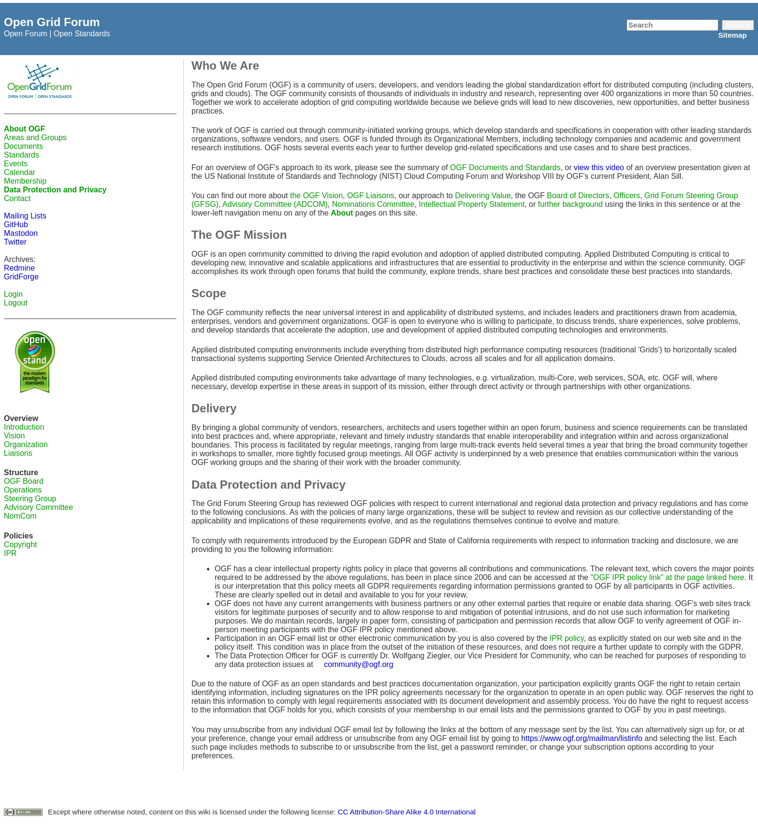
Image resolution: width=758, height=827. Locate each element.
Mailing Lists (25, 216)
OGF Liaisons (370, 195)
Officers (626, 195)
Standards (21, 155)
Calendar (19, 172)
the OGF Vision (316, 195)
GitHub (16, 224)
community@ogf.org (358, 664)
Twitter (15, 242)
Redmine (19, 268)
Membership (25, 181)
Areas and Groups (35, 137)
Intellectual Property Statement (472, 204)
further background (570, 204)
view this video (599, 167)
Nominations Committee (373, 204)
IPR (10, 553)
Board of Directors (578, 195)
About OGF (24, 129)
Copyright (20, 544)
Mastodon (21, 233)
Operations (23, 490)
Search (738, 25)
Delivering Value (482, 195)
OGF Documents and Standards (505, 167)
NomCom (20, 516)
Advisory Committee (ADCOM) (275, 204)
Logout (16, 303)
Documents (23, 146)
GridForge (21, 277)
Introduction (24, 427)
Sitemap (732, 35)
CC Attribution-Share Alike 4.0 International (407, 812)
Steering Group (30, 498)
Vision (14, 436)
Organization (26, 444)
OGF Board (24, 481)
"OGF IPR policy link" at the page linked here (667, 577)
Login (13, 294)
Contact (17, 198)
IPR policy (567, 638)
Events (16, 164)
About (342, 213)
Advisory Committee (38, 507)
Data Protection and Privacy (55, 190)
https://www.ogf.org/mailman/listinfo (581, 738)
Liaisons (18, 453)
